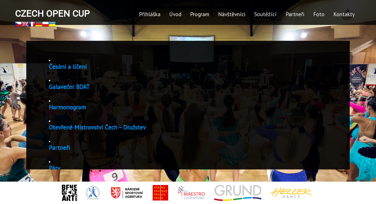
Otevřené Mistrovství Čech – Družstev (99, 127)
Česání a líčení (70, 67)
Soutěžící (265, 14)
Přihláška (149, 14)
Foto (319, 14)
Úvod (175, 14)
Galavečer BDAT (71, 87)
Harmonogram (69, 107)
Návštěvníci (231, 14)
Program (199, 14)
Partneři (295, 14)
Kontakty (344, 14)
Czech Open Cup (52, 13)
